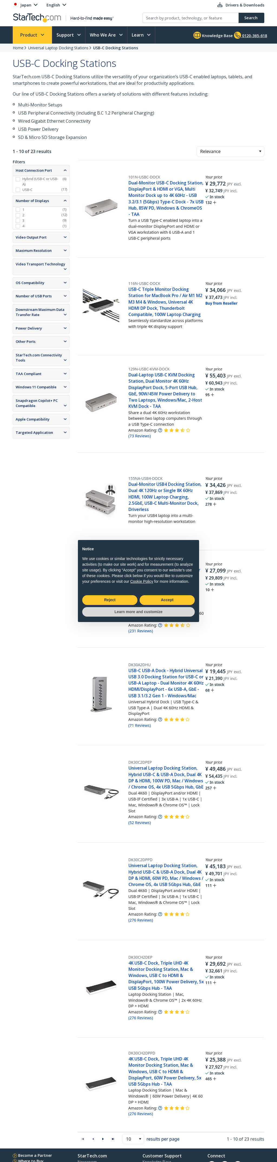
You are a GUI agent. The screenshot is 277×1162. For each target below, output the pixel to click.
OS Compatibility (30, 282)
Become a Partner (35, 1155)
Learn (138, 35)
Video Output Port (31, 237)
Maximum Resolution (34, 250)
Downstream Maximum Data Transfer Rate (40, 312)
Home (18, 47)
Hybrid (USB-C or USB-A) (40, 181)
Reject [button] (110, 600)
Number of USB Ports (34, 296)
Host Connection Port (34, 170)
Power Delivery (29, 328)
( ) (139, 435)
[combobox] (230, 151)
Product (29, 35)
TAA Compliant (28, 373)
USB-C (27, 189)
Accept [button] (167, 600)
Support (66, 35)
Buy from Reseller (221, 303)
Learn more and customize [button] (138, 612)
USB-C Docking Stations (115, 47)
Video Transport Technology (40, 264)
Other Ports (25, 341)
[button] (260, 151)
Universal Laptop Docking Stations (58, 47)
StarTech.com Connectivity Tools (39, 358)
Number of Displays (32, 200)
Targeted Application (34, 432)
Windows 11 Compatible (36, 387)
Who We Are (103, 35)
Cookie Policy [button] (141, 581)
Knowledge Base (213, 35)
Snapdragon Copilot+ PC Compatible (37, 403)
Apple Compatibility (33, 419)
